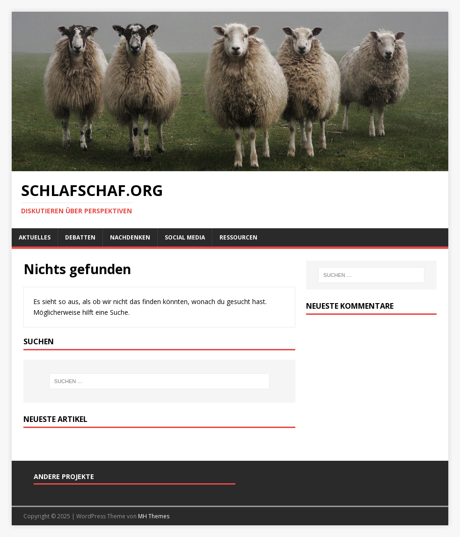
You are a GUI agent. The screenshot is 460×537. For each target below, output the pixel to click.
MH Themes (153, 516)
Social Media (185, 237)
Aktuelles (35, 237)
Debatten (80, 237)
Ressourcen (238, 237)
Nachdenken (130, 237)
